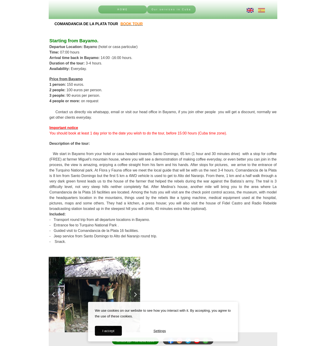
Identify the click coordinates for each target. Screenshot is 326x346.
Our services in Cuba (171, 9)
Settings (159, 331)
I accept (108, 331)
